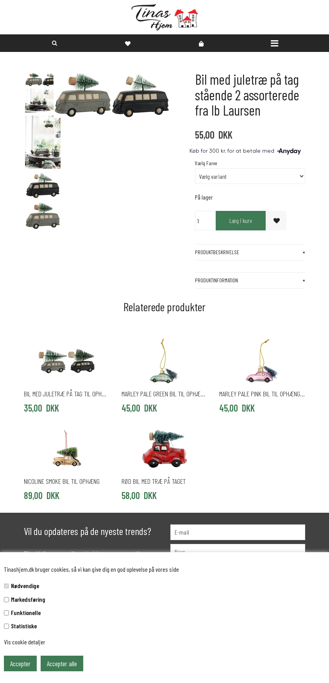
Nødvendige (25, 585)
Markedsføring (28, 599)
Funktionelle (26, 612)
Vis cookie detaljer (24, 642)
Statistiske (24, 626)
